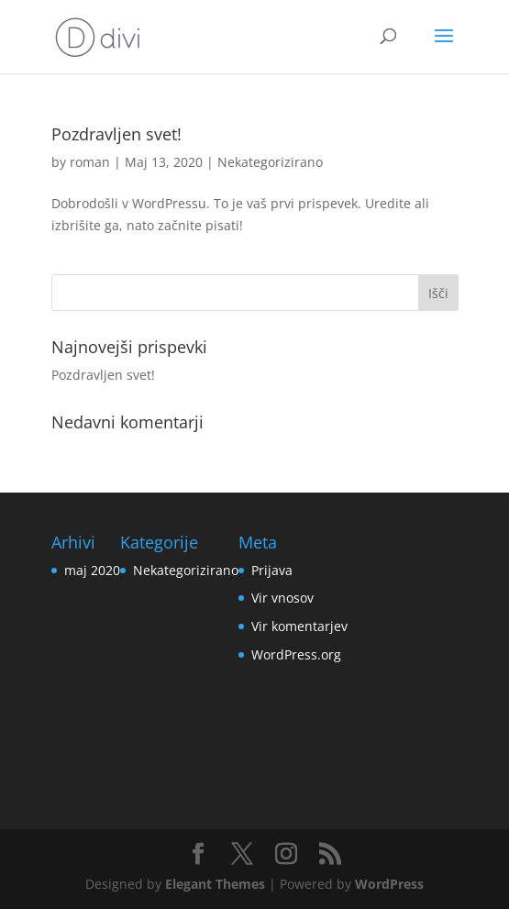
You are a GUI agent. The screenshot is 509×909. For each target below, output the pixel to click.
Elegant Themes (215, 883)
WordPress (389, 883)
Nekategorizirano (270, 162)
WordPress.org (296, 654)
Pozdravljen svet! (116, 134)
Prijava (272, 570)
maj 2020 (92, 570)
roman (90, 162)
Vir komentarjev (299, 626)
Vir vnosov (282, 597)
